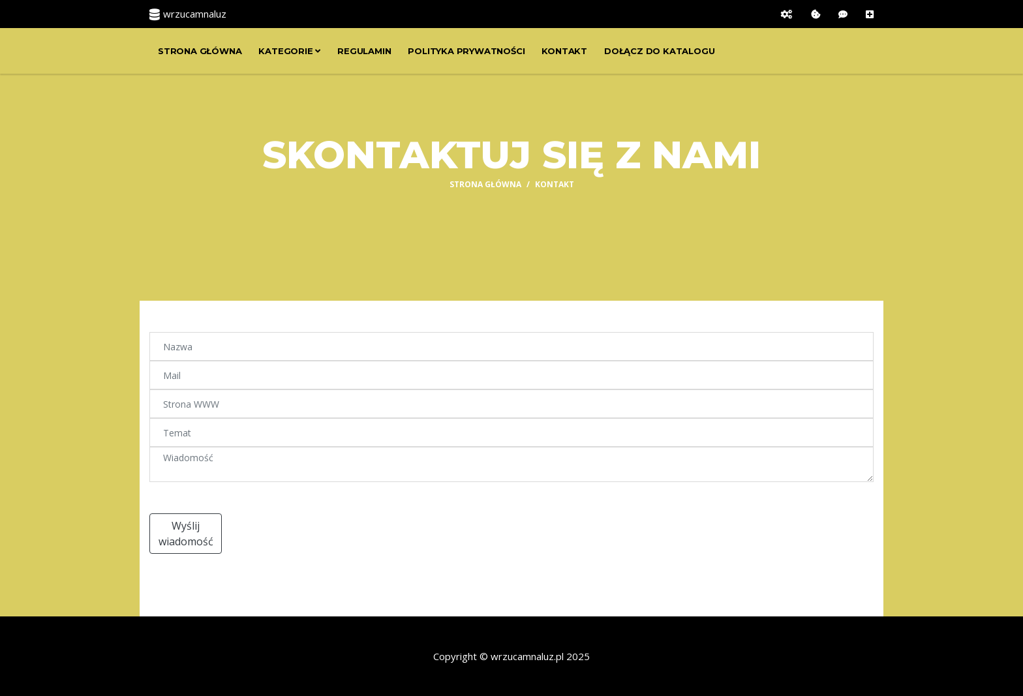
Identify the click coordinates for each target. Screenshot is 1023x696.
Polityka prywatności (466, 51)
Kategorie (289, 51)
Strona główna (199, 51)
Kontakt (564, 51)
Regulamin (364, 51)
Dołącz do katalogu (659, 51)
